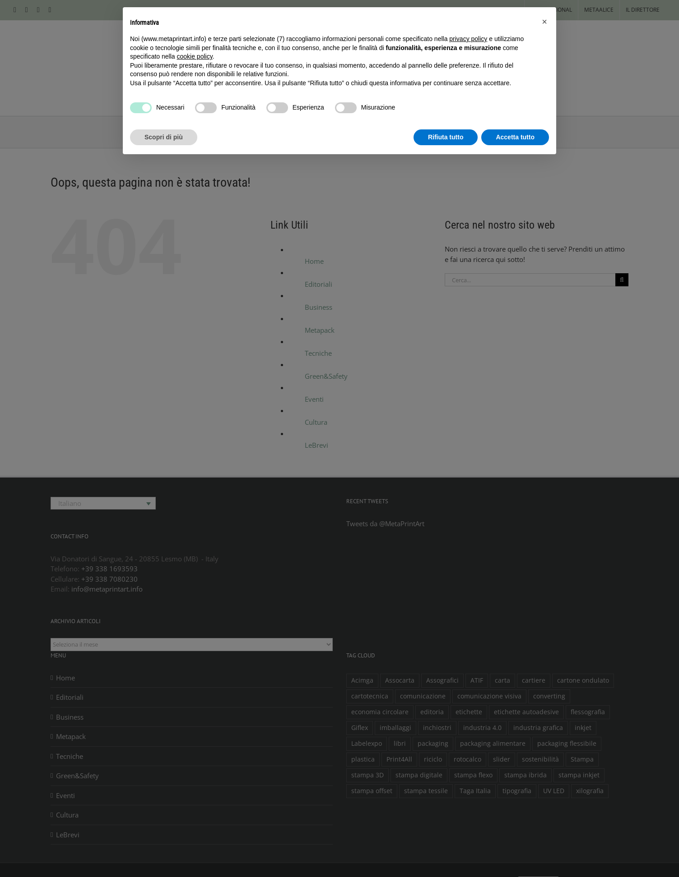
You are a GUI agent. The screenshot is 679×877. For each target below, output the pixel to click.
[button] (544, 21)
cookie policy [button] (195, 56)
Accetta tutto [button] (515, 137)
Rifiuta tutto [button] (446, 137)
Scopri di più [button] (163, 137)
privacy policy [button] (468, 38)
